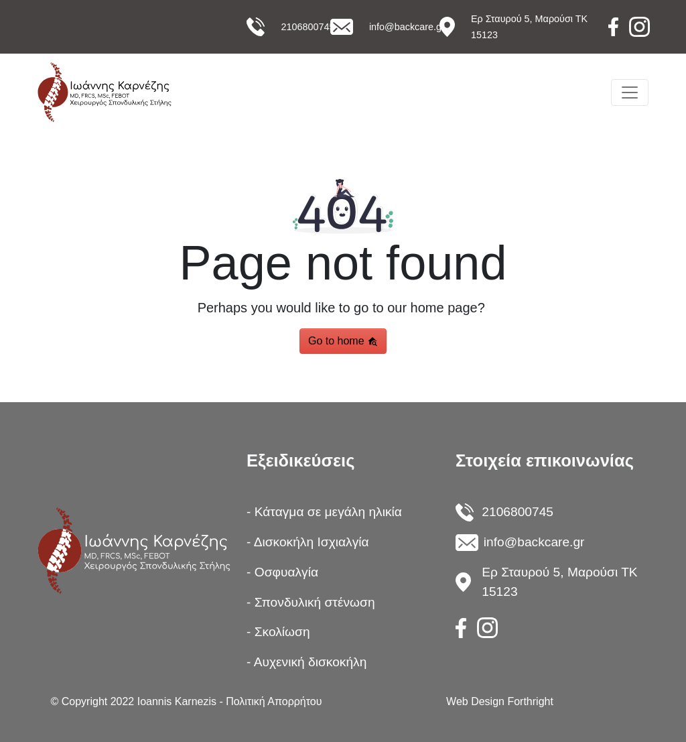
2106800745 (307, 26)
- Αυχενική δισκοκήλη (306, 662)
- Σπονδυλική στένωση (311, 602)
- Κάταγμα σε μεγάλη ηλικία (324, 512)
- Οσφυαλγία (282, 572)
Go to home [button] (343, 341)
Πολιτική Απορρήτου (274, 701)
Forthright (530, 701)
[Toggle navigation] (629, 92)
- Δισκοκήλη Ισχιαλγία (308, 542)
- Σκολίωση (278, 632)
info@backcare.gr (407, 26)
